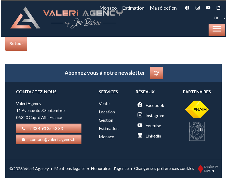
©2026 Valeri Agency (29, 168)
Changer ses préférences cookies (164, 168)
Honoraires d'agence (110, 168)
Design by (206, 169)
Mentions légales (69, 168)
